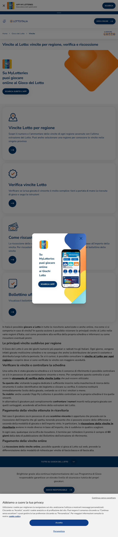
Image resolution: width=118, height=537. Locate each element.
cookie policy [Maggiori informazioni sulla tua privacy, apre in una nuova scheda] (15, 527)
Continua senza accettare (104, 509)
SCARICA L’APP (48, 284)
